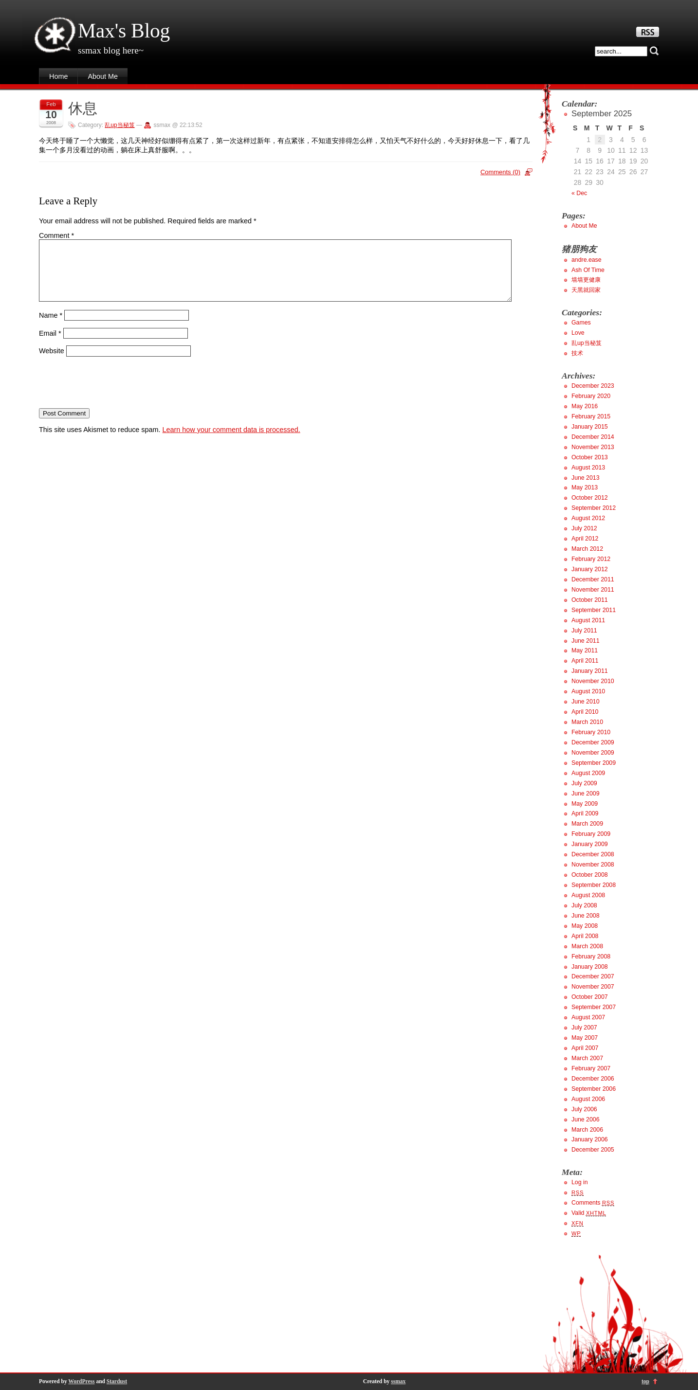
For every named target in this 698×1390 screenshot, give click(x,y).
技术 (577, 353)
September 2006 (593, 1088)
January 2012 (589, 569)
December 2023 (592, 385)
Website (51, 362)
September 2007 (593, 1007)
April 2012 (584, 538)
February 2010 (590, 732)
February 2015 (590, 416)
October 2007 (589, 996)
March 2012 (587, 548)
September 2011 (593, 610)
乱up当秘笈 (119, 125)
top (645, 1381)
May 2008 (584, 925)
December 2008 (592, 854)
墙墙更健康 (586, 279)
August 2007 (588, 1017)
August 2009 (588, 773)
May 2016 (584, 406)
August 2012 (588, 518)
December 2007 (592, 976)
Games (581, 322)
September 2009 (593, 762)
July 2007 (584, 1027)
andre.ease (586, 259)
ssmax (398, 1381)
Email (50, 344)
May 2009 (584, 803)
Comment (56, 235)
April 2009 (584, 813)
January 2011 (589, 671)
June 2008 (585, 915)
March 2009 (587, 823)
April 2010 (584, 711)
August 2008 (588, 895)
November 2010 (592, 681)
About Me (103, 76)
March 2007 (587, 1058)
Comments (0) (500, 172)
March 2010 (587, 722)
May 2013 (584, 487)
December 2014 (592, 436)
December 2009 (592, 742)
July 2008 (584, 905)
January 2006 (589, 1139)
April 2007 (584, 1048)
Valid (588, 1212)
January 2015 (589, 426)
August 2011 (588, 620)
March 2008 (587, 946)
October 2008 (589, 874)
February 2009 (590, 833)
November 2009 (592, 752)
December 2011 (592, 579)
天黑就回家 (586, 290)
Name (50, 327)
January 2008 (589, 966)
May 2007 (584, 1037)
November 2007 (592, 986)
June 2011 (585, 640)
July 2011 (584, 630)
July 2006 (584, 1109)
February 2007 (590, 1068)
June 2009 (585, 793)
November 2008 (592, 864)
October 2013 (589, 457)
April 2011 (584, 660)
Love (578, 332)
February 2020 (590, 396)
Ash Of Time (588, 270)
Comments (592, 1202)
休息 (82, 108)
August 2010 (588, 691)
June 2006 (585, 1119)
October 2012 (589, 497)
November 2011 (592, 589)
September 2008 (593, 885)
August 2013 (588, 467)
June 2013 (585, 477)
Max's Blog (124, 30)
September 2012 (593, 508)
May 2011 (584, 650)
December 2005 (592, 1149)
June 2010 (585, 701)
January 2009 (589, 844)
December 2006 (592, 1078)
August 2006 (588, 1099)
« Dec (579, 193)
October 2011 (589, 599)
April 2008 (584, 936)
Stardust (117, 1381)
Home (58, 76)
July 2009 (584, 783)
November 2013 (592, 447)
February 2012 (590, 559)
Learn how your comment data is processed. (231, 441)
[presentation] (113, 394)
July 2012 (584, 528)
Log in (579, 1182)
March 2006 (587, 1129)
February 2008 (590, 956)
